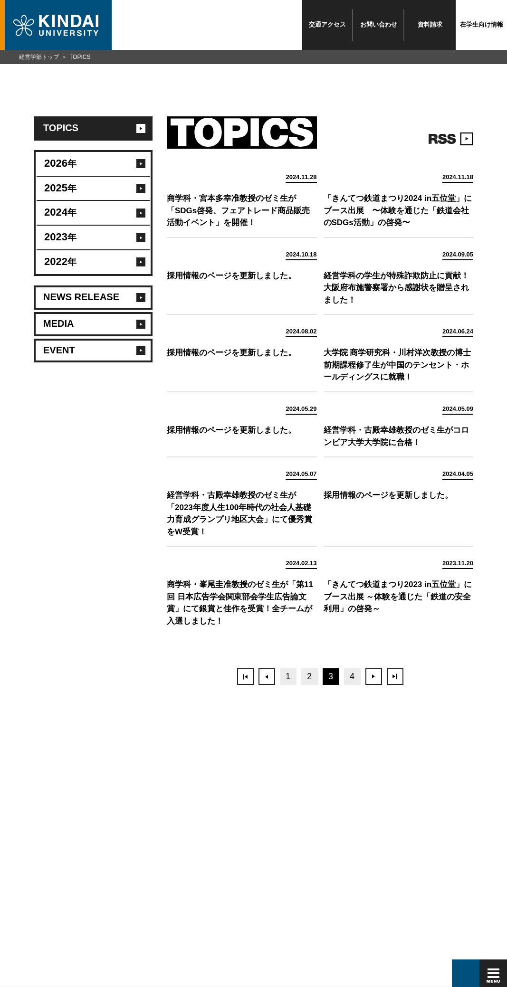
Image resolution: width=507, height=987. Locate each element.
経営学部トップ (39, 57)
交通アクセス (327, 24)
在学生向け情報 (481, 24)
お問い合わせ (378, 24)
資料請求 (430, 24)
